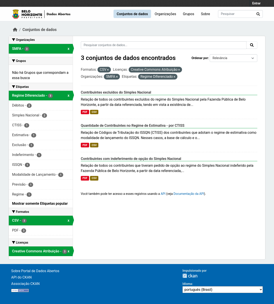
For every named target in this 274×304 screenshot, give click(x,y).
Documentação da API (188, 193)
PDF (85, 112)
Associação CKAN (25, 284)
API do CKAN (21, 277)
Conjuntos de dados (132, 14)
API (163, 193)
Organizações (165, 14)
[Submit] (258, 14)
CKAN (189, 275)
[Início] (15, 29)
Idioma (187, 284)
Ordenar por (199, 58)
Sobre (205, 14)
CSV (94, 112)
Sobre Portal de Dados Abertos (35, 271)
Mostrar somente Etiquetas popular (40, 203)
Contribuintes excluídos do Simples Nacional (116, 92)
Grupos (188, 14)
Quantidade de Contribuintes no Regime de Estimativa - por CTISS (132, 125)
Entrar (256, 3)
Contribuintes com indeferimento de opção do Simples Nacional (131, 159)
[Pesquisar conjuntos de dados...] (240, 14)
